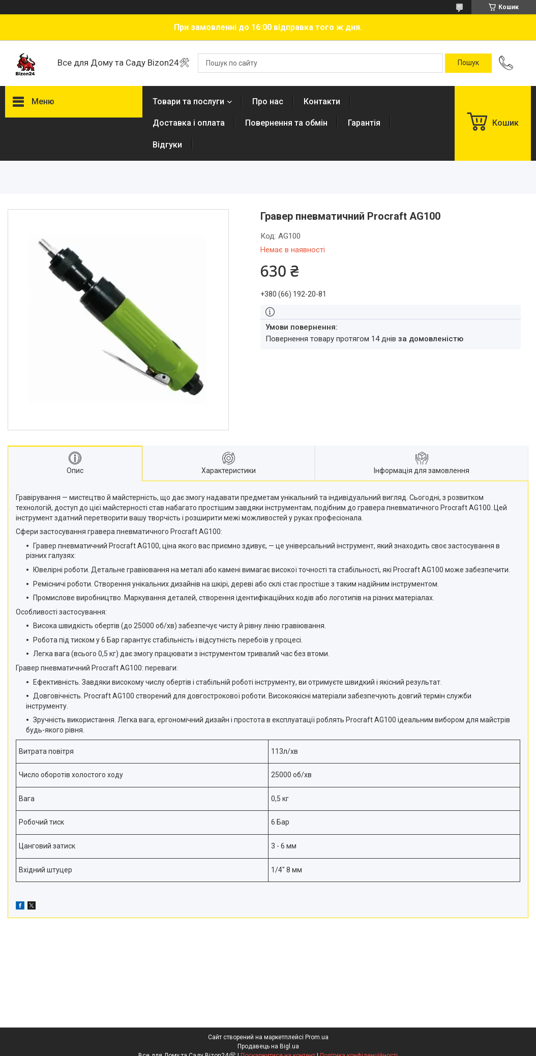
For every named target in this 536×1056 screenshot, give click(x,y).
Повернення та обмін (286, 123)
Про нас (267, 101)
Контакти (322, 101)
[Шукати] (468, 63)
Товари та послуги (188, 101)
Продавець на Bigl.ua (268, 1046)
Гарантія (364, 123)
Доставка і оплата (189, 123)
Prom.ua (317, 1037)
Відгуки (167, 145)
